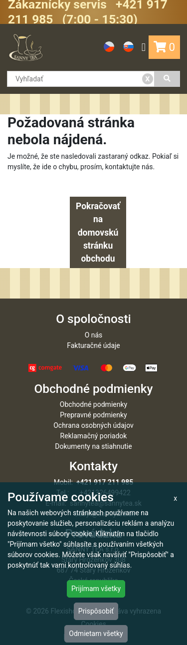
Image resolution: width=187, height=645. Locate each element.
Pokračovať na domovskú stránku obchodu (98, 232)
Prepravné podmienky (93, 415)
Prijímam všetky (96, 589)
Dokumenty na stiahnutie (93, 446)
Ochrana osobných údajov (93, 425)
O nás (94, 335)
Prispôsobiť (96, 611)
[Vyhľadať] (167, 79)
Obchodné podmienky (93, 404)
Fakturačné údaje (93, 345)
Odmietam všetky (96, 634)
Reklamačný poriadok (93, 436)
